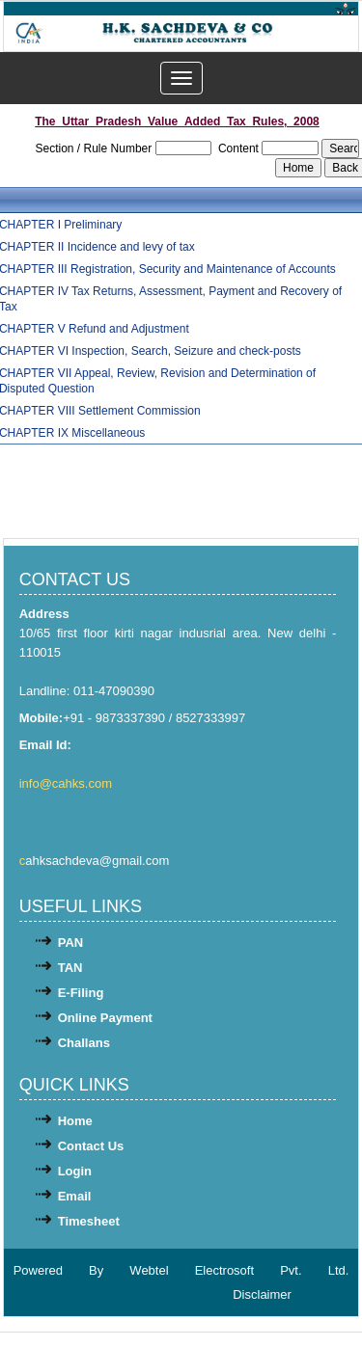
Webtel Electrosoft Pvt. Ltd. (238, 1270)
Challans (84, 1043)
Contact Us (91, 1146)
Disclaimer (262, 1294)
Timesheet (89, 1221)
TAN (70, 967)
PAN (70, 942)
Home (75, 1121)
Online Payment (105, 1017)
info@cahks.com (67, 783)
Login (75, 1171)
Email (75, 1196)
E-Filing (81, 992)
